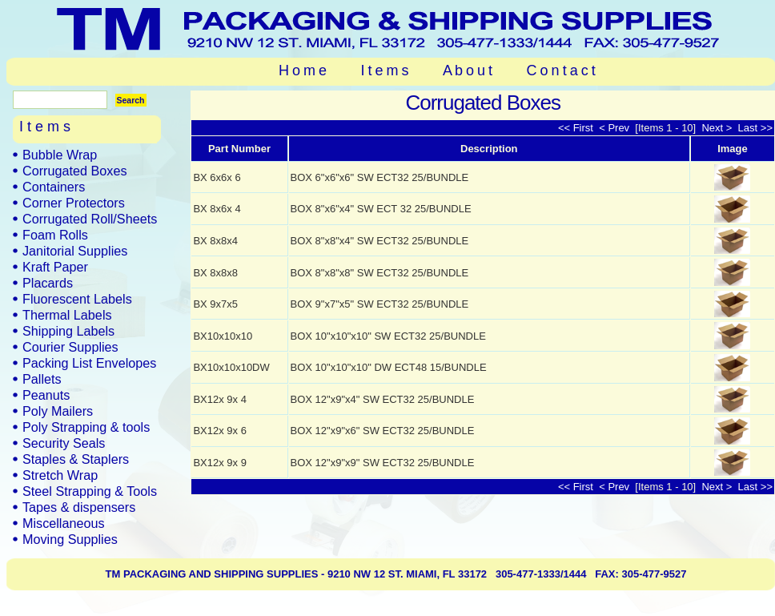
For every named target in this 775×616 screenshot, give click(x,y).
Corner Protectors (73, 202)
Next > (716, 128)
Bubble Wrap (59, 154)
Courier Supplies (70, 347)
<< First (577, 128)
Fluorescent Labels (77, 299)
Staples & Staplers (75, 459)
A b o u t (467, 70)
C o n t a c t (561, 70)
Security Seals (63, 443)
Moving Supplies (70, 539)
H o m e (303, 70)
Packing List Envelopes (89, 363)
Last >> (754, 128)
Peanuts (46, 395)
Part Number (239, 149)
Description (489, 149)
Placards (47, 283)
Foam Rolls (55, 234)
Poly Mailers (57, 411)
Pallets (42, 379)
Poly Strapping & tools (86, 427)
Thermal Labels (67, 315)
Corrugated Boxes (74, 170)
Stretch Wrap (60, 475)
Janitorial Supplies (74, 251)
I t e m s (385, 70)
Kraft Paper (55, 267)
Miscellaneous (63, 523)
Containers (53, 186)
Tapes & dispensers (78, 507)
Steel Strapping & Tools (89, 491)
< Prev (615, 128)
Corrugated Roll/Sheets (89, 218)
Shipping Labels (68, 331)
